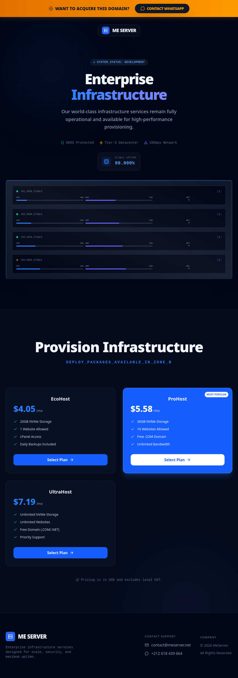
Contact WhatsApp (162, 8)
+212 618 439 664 (163, 653)
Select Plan (60, 459)
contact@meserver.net (168, 645)
